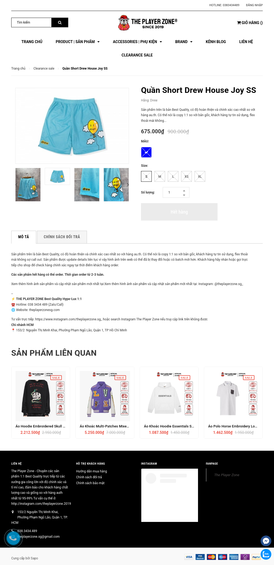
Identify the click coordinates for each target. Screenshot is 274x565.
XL (200, 177)
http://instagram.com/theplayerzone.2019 (41, 504)
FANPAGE (212, 463)
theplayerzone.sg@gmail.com (38, 537)
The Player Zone (226, 475)
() (250, 23)
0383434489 (231, 5)
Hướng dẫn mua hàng (91, 471)
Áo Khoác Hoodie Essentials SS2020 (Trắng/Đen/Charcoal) (190, 426)
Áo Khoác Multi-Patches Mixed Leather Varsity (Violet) (123, 426)
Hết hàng (179, 212)
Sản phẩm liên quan (54, 353)
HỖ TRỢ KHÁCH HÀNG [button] (90, 463)
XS (187, 177)
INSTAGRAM (149, 463)
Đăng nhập (254, 5)
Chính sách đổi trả (89, 477)
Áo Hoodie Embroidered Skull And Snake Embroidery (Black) (63, 426)
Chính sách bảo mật (90, 483)
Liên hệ (16, 463)
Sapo (34, 558)
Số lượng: (148, 192)
